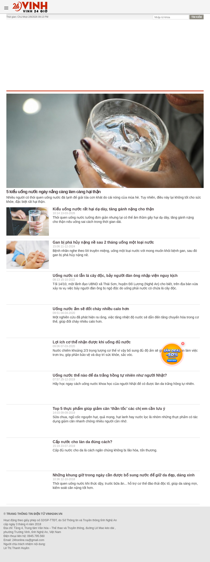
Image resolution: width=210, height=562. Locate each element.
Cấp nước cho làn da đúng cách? (82, 442)
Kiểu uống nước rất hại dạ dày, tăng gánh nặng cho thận (103, 209)
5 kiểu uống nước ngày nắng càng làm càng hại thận (53, 191)
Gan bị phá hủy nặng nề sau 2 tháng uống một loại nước (103, 242)
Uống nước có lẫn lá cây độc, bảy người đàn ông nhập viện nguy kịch (115, 276)
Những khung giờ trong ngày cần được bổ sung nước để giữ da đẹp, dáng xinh (124, 475)
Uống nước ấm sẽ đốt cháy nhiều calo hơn (91, 309)
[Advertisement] (105, 55)
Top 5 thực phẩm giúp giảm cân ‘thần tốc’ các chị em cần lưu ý (109, 409)
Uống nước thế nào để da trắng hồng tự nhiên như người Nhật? (110, 375)
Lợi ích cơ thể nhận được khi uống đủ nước (92, 342)
